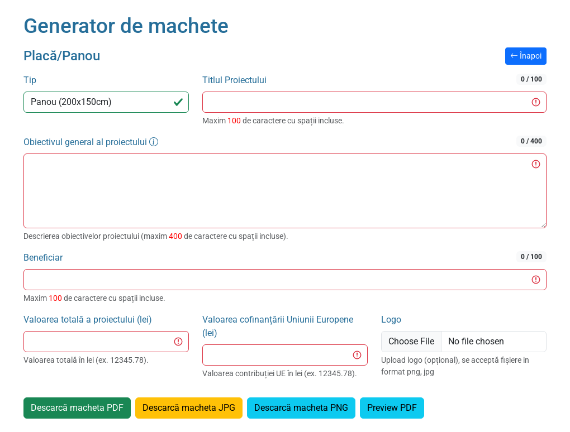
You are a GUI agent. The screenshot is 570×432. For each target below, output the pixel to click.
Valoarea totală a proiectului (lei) (87, 319)
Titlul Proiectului (374, 79)
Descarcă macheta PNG (301, 407)
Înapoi (526, 55)
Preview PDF (392, 407)
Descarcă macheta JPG (188, 407)
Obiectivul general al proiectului (285, 141)
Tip (29, 80)
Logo (391, 319)
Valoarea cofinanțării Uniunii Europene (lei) (277, 326)
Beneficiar (285, 257)
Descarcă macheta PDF (77, 407)
